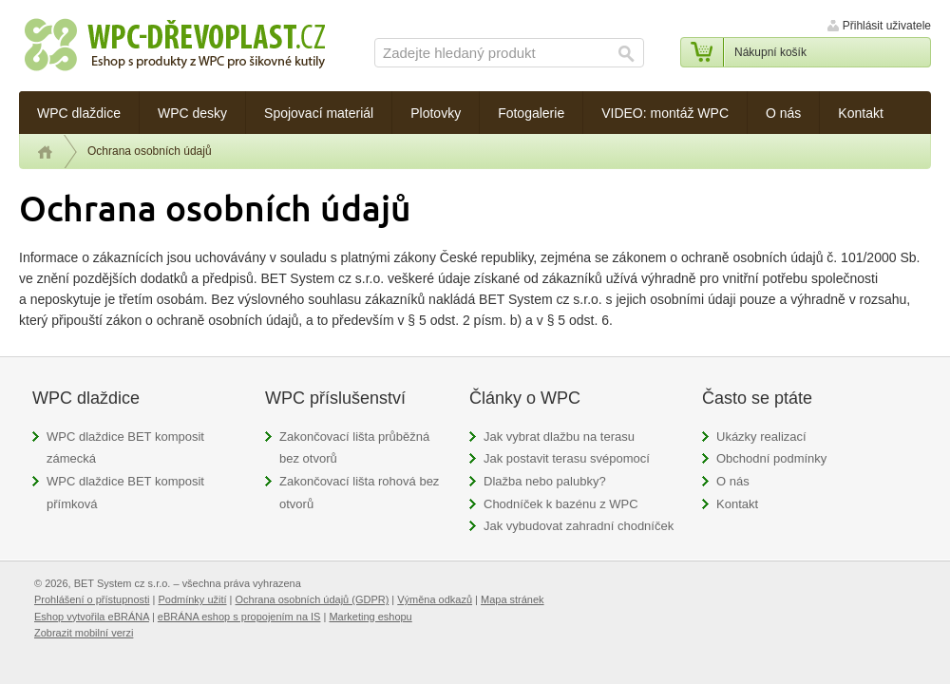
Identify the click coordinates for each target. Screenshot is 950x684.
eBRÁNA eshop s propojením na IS (239, 616)
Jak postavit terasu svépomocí (567, 458)
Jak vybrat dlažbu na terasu (559, 436)
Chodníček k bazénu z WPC (561, 504)
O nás (733, 481)
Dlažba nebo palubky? (545, 481)
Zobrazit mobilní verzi (83, 632)
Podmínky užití (192, 599)
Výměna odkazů (434, 599)
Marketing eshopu (370, 616)
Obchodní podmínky (771, 458)
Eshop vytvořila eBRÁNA (91, 616)
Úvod (45, 152)
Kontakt (737, 504)
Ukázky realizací (761, 436)
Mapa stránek (512, 599)
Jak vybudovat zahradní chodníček (579, 526)
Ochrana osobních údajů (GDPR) (313, 599)
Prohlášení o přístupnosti (92, 599)
